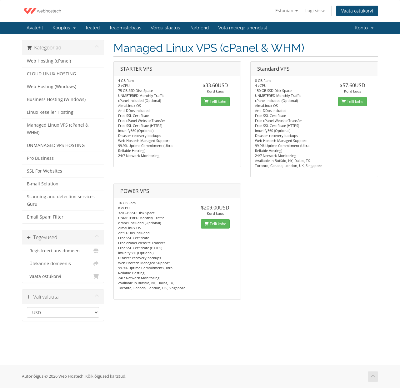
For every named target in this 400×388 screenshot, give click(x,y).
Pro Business (40, 158)
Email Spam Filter (45, 217)
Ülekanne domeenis (63, 263)
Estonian (286, 10)
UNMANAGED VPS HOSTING (56, 145)
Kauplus (64, 28)
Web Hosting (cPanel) (49, 61)
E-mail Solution (42, 184)
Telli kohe (215, 101)
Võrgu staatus (165, 28)
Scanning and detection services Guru (61, 200)
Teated (92, 28)
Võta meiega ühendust (242, 28)
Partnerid (199, 28)
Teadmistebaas (125, 28)
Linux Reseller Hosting (50, 112)
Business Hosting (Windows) (56, 99)
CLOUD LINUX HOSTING (51, 74)
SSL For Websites (44, 171)
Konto (364, 28)
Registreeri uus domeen (63, 250)
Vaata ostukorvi (357, 11)
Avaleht (35, 28)
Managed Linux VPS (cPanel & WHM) (57, 128)
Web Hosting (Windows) (51, 86)
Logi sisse (315, 10)
